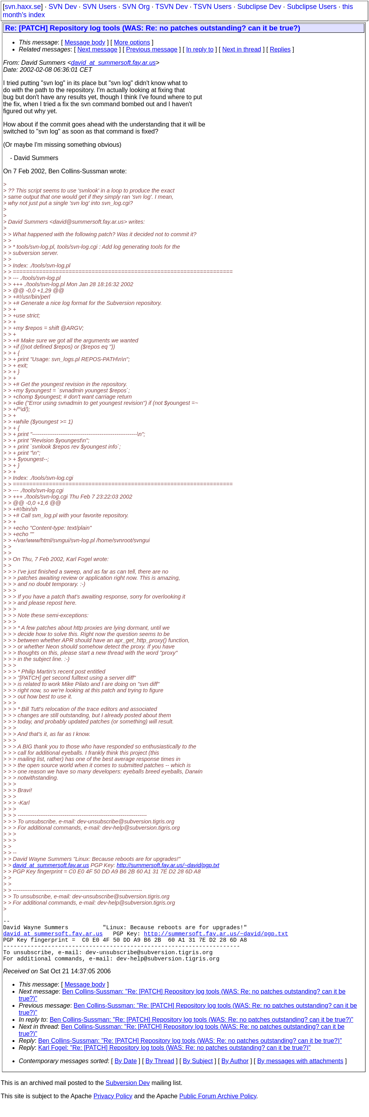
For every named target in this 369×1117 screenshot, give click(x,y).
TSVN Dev (171, 7)
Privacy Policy (112, 1107)
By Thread (160, 1072)
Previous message (152, 49)
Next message (97, 49)
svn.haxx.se (23, 7)
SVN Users (99, 7)
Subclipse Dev (259, 7)
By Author (234, 1072)
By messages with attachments (300, 1072)
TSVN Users (212, 7)
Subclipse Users (312, 7)
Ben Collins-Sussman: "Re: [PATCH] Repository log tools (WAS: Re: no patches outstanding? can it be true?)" (201, 1030)
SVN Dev (62, 7)
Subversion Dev (128, 1093)
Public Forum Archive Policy (217, 1107)
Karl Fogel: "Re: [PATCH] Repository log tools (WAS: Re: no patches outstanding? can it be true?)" (174, 1058)
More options (132, 42)
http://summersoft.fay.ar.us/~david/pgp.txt (168, 865)
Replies (280, 49)
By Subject (197, 1072)
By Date (125, 1072)
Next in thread (241, 49)
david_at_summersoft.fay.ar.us (113, 62)
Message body (84, 42)
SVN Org (136, 7)
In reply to (200, 49)
